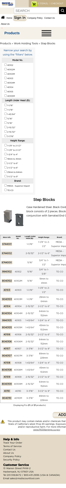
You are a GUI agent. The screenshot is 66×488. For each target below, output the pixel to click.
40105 (18, 320)
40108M (18, 370)
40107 (18, 349)
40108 (18, 363)
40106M (18, 342)
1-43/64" (30, 320)
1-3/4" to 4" (44, 320)
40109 (18, 377)
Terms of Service (12, 446)
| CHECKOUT (56, 3)
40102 (18, 272)
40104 (18, 306)
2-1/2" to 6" (44, 253)
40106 (18, 335)
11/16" (30, 262)
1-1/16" (30, 244)
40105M (18, 327)
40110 (18, 391)
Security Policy (11, 460)
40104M (18, 313)
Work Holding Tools (26, 43)
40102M (18, 281)
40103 (18, 290)
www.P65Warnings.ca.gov (46, 430)
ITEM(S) (42, 3)
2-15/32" (30, 253)
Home (9, 18)
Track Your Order (12, 443)
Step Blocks (48, 43)
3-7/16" (29, 349)
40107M (18, 356)
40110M (18, 398)
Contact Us (49, 18)
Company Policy (35, 18)
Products (12, 33)
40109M (18, 384)
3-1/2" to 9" (44, 349)
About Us (5, 24)
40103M (18, 299)
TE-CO (59, 272)
